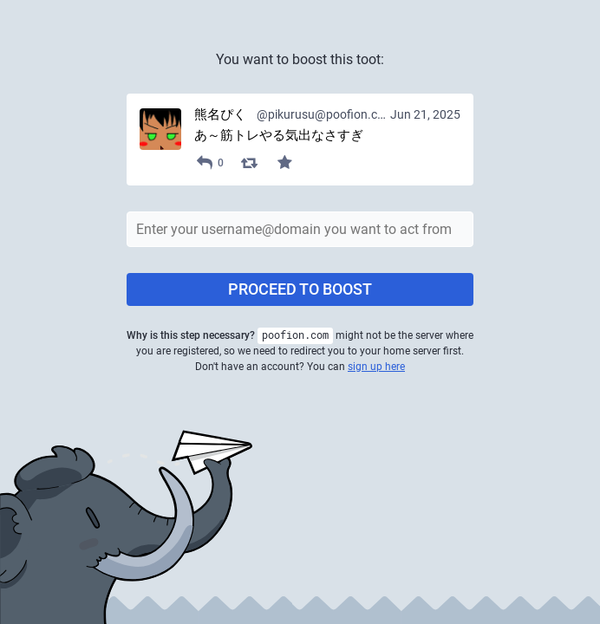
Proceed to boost (300, 289)
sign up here (376, 367)
